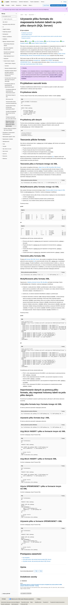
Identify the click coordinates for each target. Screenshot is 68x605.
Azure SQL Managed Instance (53, 41)
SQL (26, 14)
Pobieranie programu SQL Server (58, 5)
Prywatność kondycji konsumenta (57, 602)
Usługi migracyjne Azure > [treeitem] (9, 56)
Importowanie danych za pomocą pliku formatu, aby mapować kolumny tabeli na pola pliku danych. (41, 36)
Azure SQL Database (39, 41)
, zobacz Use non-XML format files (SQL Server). (49, 167)
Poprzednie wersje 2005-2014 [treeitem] (9, 24)
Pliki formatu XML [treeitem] (9, 99)
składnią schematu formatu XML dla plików (37, 282)
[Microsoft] (2, 2)
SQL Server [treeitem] (5, 22)
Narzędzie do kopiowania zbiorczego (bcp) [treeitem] (9, 52)
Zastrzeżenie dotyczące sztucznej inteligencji (10, 602)
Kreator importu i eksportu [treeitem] (10, 63)
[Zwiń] (16, 13)
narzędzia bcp (37, 60)
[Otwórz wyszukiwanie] (61, 2)
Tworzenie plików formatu (26, 34)
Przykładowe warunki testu (26, 32)
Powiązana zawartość (25, 38)
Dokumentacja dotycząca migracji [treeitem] (9, 44)
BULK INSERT (48, 60)
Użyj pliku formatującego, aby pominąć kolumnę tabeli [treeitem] (11, 113)
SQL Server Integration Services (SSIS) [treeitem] (8, 48)
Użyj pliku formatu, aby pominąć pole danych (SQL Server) (36, 561)
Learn (22, 14)
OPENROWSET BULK (25, 62)
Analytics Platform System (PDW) (38, 43)
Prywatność (45, 602)
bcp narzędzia (26, 557)
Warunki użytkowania (5, 604)
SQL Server (31, 14)
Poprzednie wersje (25, 602)
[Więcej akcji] (65, 15)
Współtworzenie (38, 602)
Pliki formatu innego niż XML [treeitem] (10, 96)
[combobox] (9, 16)
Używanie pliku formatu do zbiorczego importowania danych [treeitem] (10, 107)
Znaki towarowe (14, 604)
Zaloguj (64, 1)
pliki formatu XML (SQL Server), (32, 259)
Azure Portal (46, 5)
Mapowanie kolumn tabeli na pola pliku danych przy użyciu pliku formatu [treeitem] (10, 124)
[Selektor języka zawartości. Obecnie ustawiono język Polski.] (3, 599)
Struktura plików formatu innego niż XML (55, 190)
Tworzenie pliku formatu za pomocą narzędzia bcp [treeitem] (11, 102)
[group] (43, 215)
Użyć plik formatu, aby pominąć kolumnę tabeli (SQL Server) (37, 559)
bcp (53, 156)
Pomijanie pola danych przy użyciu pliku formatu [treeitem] (11, 118)
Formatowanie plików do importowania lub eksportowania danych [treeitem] (11, 91)
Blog (31, 602)
